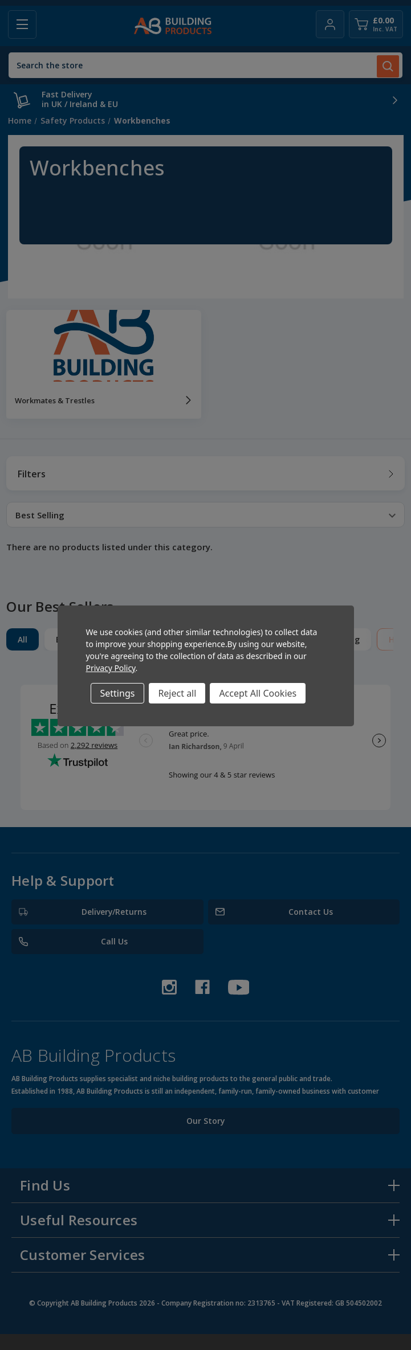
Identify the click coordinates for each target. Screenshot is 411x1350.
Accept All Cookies (257, 693)
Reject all (177, 693)
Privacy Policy (111, 667)
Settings (117, 693)
